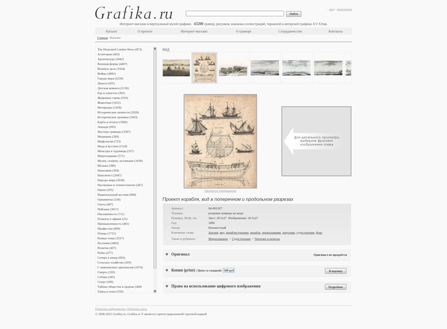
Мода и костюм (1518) (112, 146)
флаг (319, 232)
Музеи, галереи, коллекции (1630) (120, 160)
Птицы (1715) (106, 233)
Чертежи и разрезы (267, 238)
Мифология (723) (109, 141)
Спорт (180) (105, 281)
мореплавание (271, 232)
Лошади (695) (106, 126)
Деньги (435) (106, 83)
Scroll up (155, 48)
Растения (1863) (108, 243)
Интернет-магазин (194, 31)
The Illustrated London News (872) (119, 49)
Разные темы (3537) (110, 238)
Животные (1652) (109, 102)
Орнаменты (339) (109, 199)
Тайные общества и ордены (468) (119, 286)
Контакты (335, 31)
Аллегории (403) (108, 54)
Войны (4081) (106, 73)
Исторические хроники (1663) (117, 117)
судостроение (305, 232)
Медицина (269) (108, 136)
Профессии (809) (108, 228)
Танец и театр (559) (110, 291)
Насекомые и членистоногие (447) (120, 185)
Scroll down (155, 291)
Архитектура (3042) (110, 59)
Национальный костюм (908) (116, 194)
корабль (255, 232)
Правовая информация (110, 308)
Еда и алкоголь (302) (111, 93)
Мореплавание (218, 238)
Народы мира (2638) (111, 180)
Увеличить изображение (220, 190)
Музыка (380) (106, 165)
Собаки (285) (106, 277)
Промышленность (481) (113, 223)
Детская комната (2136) (113, 88)
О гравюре (243, 31)
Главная (102, 37)
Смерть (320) (106, 272)
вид (222, 232)
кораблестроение (237, 232)
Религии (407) (106, 248)
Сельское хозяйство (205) (114, 262)
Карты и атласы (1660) (112, 122)
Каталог (111, 31)
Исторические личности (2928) (118, 112)
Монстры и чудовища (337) (115, 151)
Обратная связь (137, 308)
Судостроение (241, 238)
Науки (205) (105, 189)
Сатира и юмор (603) (111, 257)
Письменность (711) (110, 214)
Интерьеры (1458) (109, 107)
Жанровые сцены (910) (112, 97)
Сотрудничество (290, 31)
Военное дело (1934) (111, 68)
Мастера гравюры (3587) (114, 131)
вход (332, 9)
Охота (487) (105, 204)
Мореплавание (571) (111, 156)
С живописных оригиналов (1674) (120, 267)
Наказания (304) (108, 170)
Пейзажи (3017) (108, 209)
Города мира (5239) (110, 78)
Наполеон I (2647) (109, 175)
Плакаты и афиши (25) (112, 218)
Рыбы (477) (105, 252)
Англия (213, 232)
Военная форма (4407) (112, 64)
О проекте (145, 31)
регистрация (344, 9)
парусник (289, 232)
